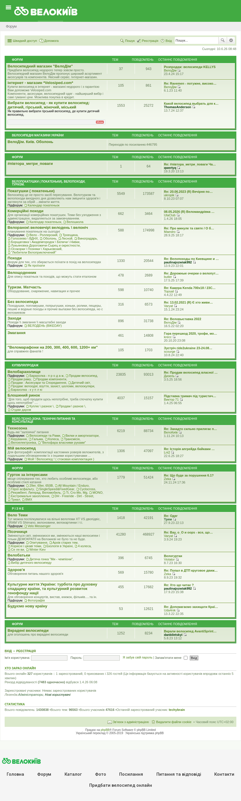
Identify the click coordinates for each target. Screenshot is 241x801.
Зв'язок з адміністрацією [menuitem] (131, 722)
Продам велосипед (83, 375)
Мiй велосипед (22, 448)
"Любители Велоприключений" (33, 252)
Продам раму (21, 379)
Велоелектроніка (23, 442)
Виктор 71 (171, 399)
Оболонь (49, 238)
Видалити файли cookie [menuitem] (174, 722)
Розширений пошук (231, 40)
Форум (44, 774)
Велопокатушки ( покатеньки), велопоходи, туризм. (48, 183)
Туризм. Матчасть (24, 287)
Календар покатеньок (44, 205)
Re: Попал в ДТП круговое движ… (191, 570)
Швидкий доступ (25, 40)
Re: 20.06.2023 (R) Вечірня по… (188, 191)
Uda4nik (170, 610)
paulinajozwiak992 (178, 262)
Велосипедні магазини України (38, 135)
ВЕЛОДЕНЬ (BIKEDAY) (45, 325)
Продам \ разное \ (72, 406)
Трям (168, 519)
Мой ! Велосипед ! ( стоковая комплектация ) (61, 459)
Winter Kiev (37, 549)
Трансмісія (72, 439)
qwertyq (170, 168)
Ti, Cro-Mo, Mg (76, 492)
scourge (169, 351)
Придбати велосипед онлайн (120, 785)
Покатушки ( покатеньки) (31, 191)
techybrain (177, 709)
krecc (168, 337)
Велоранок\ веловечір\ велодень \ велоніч (48, 227)
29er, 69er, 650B (41, 485)
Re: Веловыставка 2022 (182, 319)
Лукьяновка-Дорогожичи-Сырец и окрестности (45, 245)
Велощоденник (22, 272)
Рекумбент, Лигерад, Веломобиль (36, 492)
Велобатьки (19, 555)
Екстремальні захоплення (30, 496)
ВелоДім (170, 70)
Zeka (167, 479)
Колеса (53, 439)
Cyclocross (87, 489)
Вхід (8, 651)
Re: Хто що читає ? (179, 585)
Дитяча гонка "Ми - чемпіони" (51, 559)
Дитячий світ (81, 382)
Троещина (70, 235)
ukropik (169, 195)
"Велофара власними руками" (63, 442)
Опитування (38, 542)
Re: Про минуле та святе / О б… (189, 228)
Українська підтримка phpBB (144, 733)
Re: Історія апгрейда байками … (189, 449)
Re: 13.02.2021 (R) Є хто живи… (188, 302)
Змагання (17, 333)
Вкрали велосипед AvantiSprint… (190, 631)
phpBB (105, 730)
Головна (15, 774)
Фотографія (36, 600)
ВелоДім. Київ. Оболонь (30, 142)
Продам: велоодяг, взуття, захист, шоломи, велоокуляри (52, 386)
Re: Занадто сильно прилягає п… (190, 429)
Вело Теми (18, 515)
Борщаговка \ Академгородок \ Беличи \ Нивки (45, 242)
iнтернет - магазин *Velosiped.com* (40, 83)
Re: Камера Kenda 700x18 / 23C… (190, 288)
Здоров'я (16, 570)
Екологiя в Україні (60, 546)
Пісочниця (17, 531)
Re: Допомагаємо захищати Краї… (191, 607)
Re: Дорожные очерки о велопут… (191, 273)
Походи (15, 258)
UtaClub (170, 215)
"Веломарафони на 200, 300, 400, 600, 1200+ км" (53, 347)
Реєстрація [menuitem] (150, 40)
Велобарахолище (24, 372)
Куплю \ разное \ (41, 406)
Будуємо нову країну (27, 606)
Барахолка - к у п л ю (26, 389)
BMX (28, 499)
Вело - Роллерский (43, 235)
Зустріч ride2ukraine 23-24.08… (188, 348)
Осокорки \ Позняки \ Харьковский (36, 249)
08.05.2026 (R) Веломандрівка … (189, 211)
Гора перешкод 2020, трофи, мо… (190, 333)
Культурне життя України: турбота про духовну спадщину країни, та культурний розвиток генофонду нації (52, 588)
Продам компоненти (51, 379)
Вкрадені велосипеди (28, 630)
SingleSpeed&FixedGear (56, 489)
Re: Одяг (171, 516)
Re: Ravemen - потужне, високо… (190, 83)
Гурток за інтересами (27, 474)
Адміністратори (30, 694)
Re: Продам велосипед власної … (190, 372)
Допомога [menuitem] (51, 40)
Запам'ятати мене (171, 657)
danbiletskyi (173, 634)
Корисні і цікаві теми (26, 546)
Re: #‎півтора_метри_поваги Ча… (190, 164)
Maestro (170, 231)
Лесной (67, 238)
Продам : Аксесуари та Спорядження (38, 382)
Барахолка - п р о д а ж (46, 375)
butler (168, 277)
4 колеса (84, 546)
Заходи (14, 318)
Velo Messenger (39, 526)
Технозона (17, 428)
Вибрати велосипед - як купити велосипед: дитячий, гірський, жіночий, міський (49, 105)
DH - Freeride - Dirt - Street (74, 496)
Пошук (222, 40)
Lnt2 (167, 452)
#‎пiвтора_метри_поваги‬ (30, 163)
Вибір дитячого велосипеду (31, 562)
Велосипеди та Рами (44, 435)
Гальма (37, 439)
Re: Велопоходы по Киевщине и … (191, 259)
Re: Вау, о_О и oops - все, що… (188, 532)
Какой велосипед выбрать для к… (191, 103)
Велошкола (75, 222)
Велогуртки (173, 556)
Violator (169, 559)
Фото (100, 774)
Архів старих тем (65, 542)
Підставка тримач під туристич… (190, 396)
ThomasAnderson (177, 107)
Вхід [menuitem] (168, 40)
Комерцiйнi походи (25, 211)
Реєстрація (26, 651)
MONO (97, 492)
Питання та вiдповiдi (178, 774)
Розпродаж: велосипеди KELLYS (190, 67)
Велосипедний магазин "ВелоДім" (40, 66)
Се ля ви (17, 549)
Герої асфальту (22, 489)
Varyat (168, 306)
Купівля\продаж (25, 365)
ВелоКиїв (171, 432)
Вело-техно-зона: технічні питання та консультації (43, 420)
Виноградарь (87, 238)
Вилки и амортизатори (82, 435)
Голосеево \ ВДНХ (24, 238)
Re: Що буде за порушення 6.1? (189, 475)
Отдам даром (21, 409)
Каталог (73, 774)
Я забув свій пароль (137, 657)
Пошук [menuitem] (130, 40)
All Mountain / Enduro (73, 485)
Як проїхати (36, 265)
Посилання (131, 774)
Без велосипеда (23, 301)
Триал (15, 499)
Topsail (169, 291)
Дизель (169, 376)
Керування (19, 439)
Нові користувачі (58, 694)
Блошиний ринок (24, 395)
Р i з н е (18, 508)
